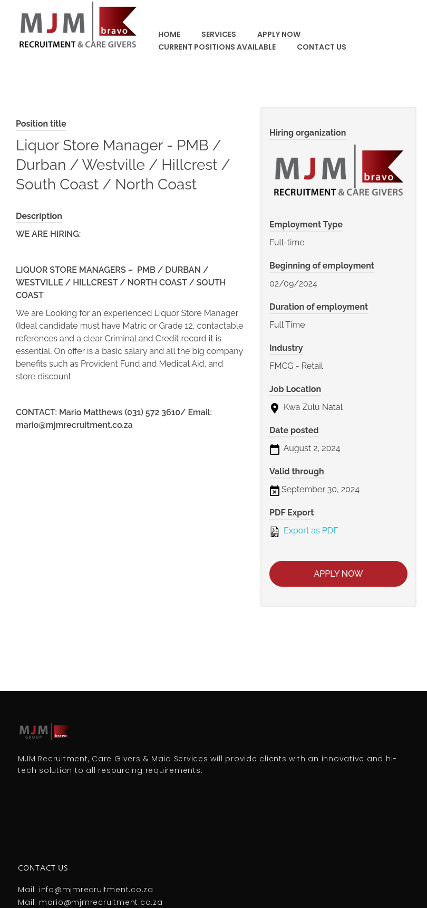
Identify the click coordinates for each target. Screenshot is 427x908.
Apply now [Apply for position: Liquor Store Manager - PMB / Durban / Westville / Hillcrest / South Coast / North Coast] (338, 574)
